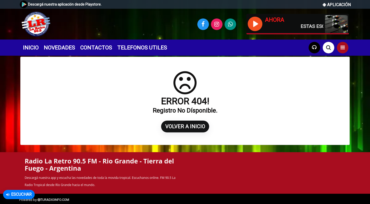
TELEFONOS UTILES (142, 48)
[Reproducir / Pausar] (255, 23)
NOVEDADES (59, 48)
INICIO (31, 48)
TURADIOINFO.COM (54, 200)
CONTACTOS (96, 48)
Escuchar (19, 194)
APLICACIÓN (337, 4)
